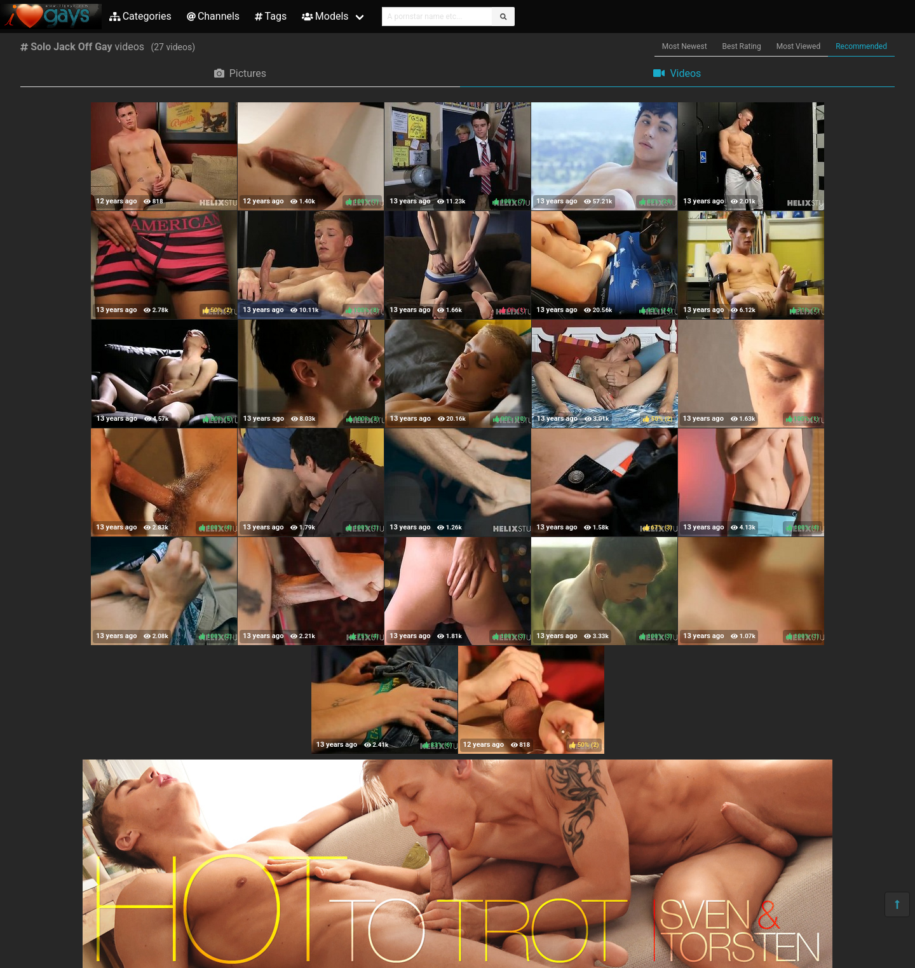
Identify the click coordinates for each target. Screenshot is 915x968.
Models (325, 16)
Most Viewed (798, 46)
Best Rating (741, 46)
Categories (140, 16)
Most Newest (684, 46)
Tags (271, 16)
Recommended (861, 46)
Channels (213, 16)
